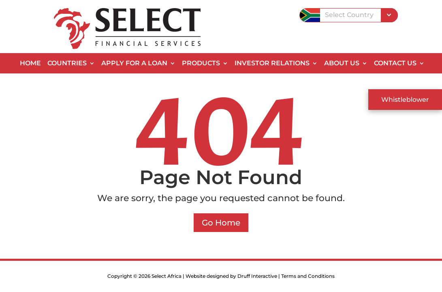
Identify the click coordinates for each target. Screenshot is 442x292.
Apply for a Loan (134, 63)
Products (201, 63)
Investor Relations (272, 63)
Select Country (349, 15)
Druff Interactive (257, 276)
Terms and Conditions (308, 276)
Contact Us (395, 63)
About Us (341, 63)
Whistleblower (405, 99)
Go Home (221, 223)
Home (30, 63)
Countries (67, 63)
